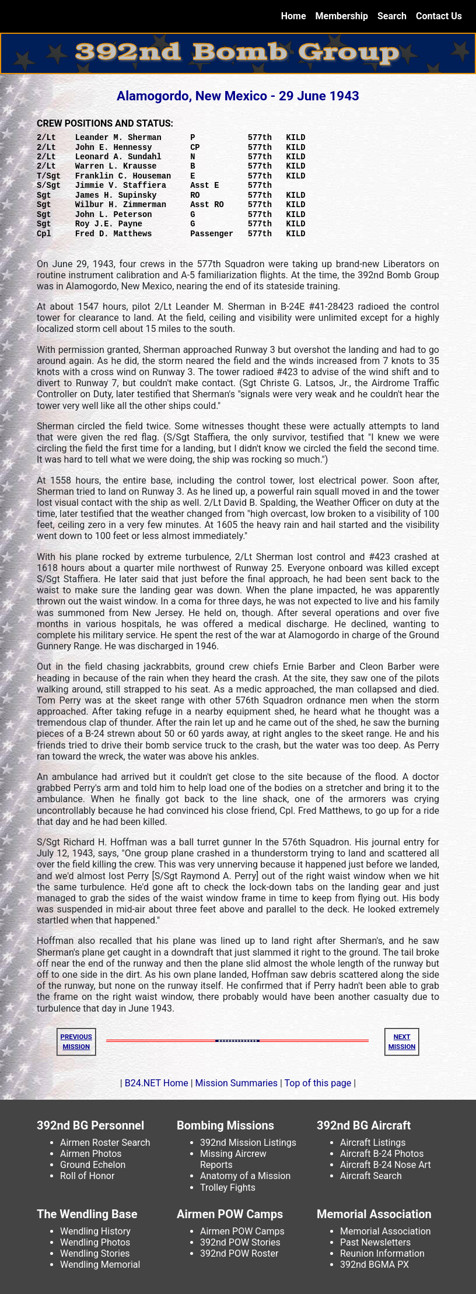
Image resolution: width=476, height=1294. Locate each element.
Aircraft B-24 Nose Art (385, 1164)
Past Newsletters (375, 1242)
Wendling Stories (95, 1253)
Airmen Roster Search (105, 1142)
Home (296, 15)
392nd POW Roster (239, 1253)
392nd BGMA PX (374, 1264)
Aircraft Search (371, 1175)
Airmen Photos (91, 1153)
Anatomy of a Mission (245, 1175)
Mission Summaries (236, 1083)
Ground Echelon (92, 1164)
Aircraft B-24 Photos (382, 1153)
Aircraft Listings (373, 1142)
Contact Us (439, 16)
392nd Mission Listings (248, 1142)
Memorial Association (385, 1231)
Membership (342, 16)
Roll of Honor (87, 1175)
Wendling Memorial (100, 1264)
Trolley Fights (228, 1187)
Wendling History (95, 1231)
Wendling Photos (95, 1242)
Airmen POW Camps (242, 1231)
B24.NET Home (157, 1083)
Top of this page (318, 1083)
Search (392, 16)
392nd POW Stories (240, 1242)
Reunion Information (382, 1253)
